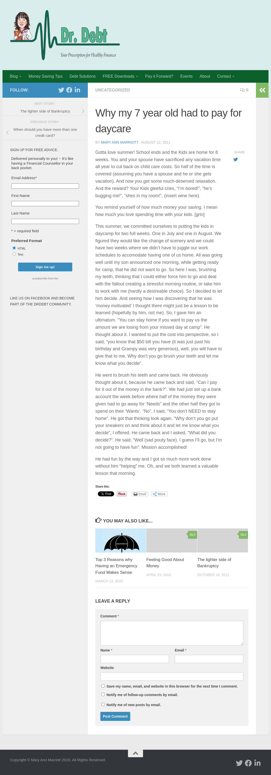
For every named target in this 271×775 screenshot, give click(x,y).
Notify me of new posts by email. (133, 705)
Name (106, 650)
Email (180, 650)
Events (186, 76)
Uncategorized (112, 90)
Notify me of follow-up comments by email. (142, 695)
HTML (22, 248)
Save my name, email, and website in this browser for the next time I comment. (172, 686)
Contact (224, 76)
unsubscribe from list (45, 278)
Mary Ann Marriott (119, 142)
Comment (109, 616)
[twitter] (61, 90)
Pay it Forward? (159, 76)
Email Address (24, 178)
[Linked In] (77, 90)
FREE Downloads (118, 76)
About (205, 76)
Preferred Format (26, 241)
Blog (14, 76)
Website (107, 668)
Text (20, 254)
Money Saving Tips (45, 76)
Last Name (20, 213)
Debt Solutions (83, 76)
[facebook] (69, 90)
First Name (20, 195)
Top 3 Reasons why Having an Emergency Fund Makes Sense (116, 566)
